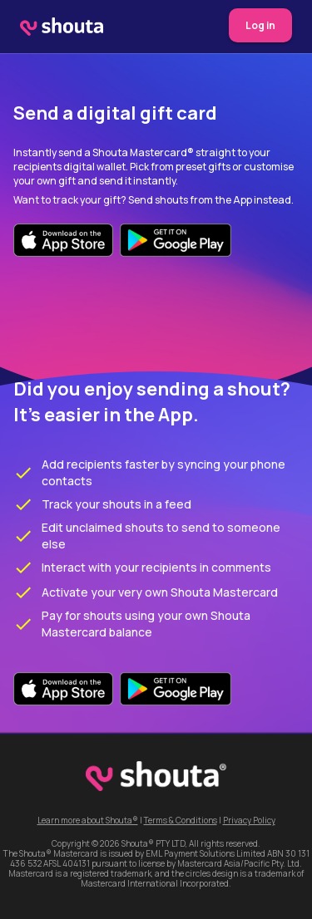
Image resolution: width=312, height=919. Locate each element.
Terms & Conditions (180, 820)
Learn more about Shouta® (87, 820)
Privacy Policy (249, 820)
